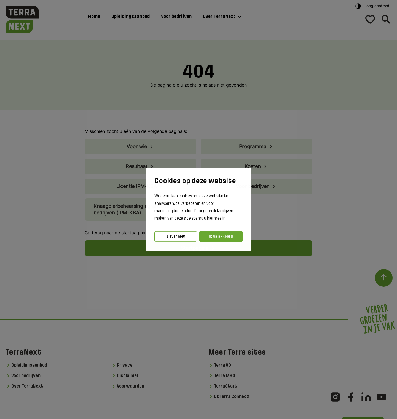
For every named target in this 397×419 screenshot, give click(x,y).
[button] (228, 218)
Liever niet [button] (176, 236)
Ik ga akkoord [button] (221, 236)
